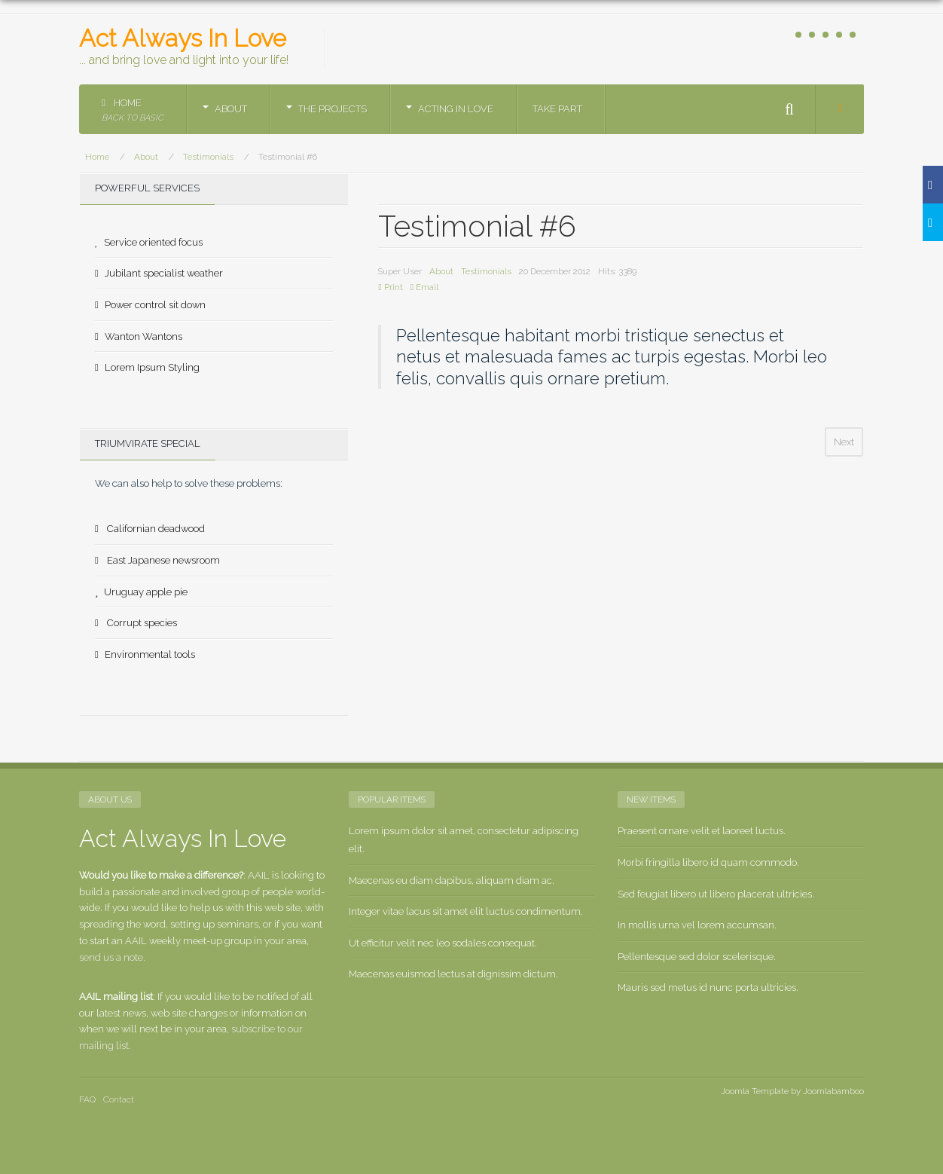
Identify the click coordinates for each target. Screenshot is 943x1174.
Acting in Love (455, 109)
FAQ (87, 1099)
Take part (557, 109)
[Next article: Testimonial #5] (844, 442)
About (231, 109)
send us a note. (112, 957)
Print (390, 287)
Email (424, 287)
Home (132, 111)
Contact (118, 1099)
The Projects (332, 109)
